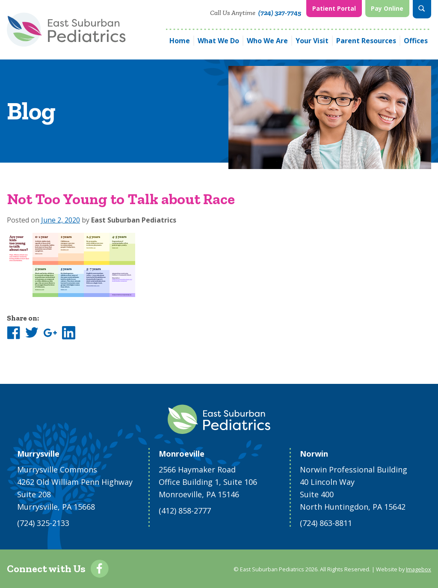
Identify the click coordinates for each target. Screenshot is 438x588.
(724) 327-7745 (279, 13)
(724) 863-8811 (326, 523)
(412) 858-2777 (185, 510)
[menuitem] (333, 9)
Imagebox (418, 569)
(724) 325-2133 (43, 523)
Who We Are (267, 40)
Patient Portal (334, 8)
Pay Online (387, 8)
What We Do (218, 40)
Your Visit (312, 40)
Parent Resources (366, 40)
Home (179, 40)
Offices (416, 40)
